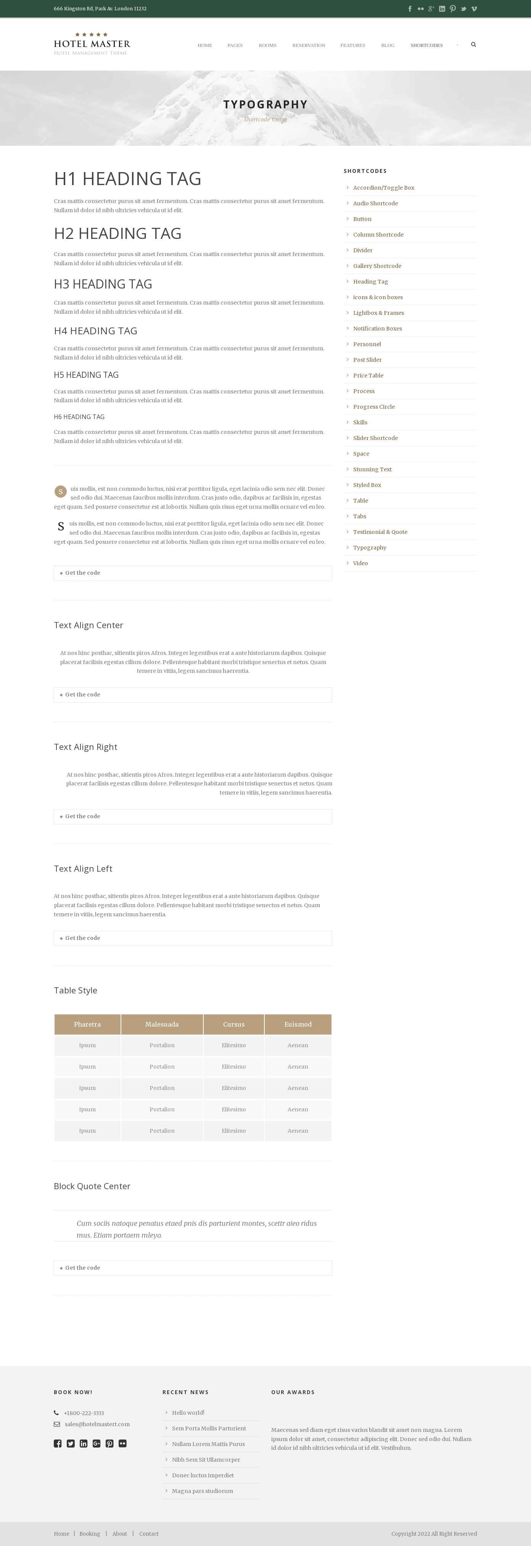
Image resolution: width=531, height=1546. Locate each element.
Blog (387, 45)
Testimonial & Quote (380, 532)
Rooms (267, 45)
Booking (89, 1534)
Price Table (368, 375)
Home (205, 45)
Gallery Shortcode (377, 266)
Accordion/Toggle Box (383, 187)
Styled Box (367, 485)
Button (362, 219)
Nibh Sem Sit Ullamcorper (206, 1459)
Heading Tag (370, 281)
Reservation (309, 45)
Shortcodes (427, 45)
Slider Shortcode (375, 438)
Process (364, 391)
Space (361, 453)
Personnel (367, 344)
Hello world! (188, 1412)
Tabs (359, 516)
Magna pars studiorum (202, 1491)
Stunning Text (372, 469)
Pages (235, 45)
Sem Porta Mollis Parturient (209, 1428)
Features (353, 45)
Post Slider (367, 359)
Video (360, 563)
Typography (369, 547)
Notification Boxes (377, 328)
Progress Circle (374, 406)
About (120, 1534)
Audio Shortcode (375, 203)
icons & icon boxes (378, 297)
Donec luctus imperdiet (203, 1475)
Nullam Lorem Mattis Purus (208, 1444)
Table (360, 500)
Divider (363, 250)
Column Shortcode (378, 234)
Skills (360, 422)
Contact (149, 1534)
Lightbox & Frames (378, 313)
